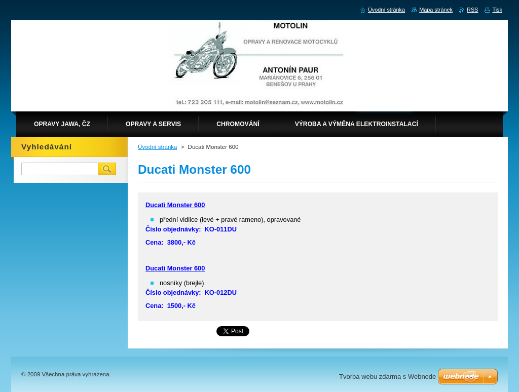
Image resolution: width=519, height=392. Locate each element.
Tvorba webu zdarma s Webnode (387, 376)
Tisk (497, 10)
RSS (472, 10)
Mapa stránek (436, 10)
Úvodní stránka (157, 147)
